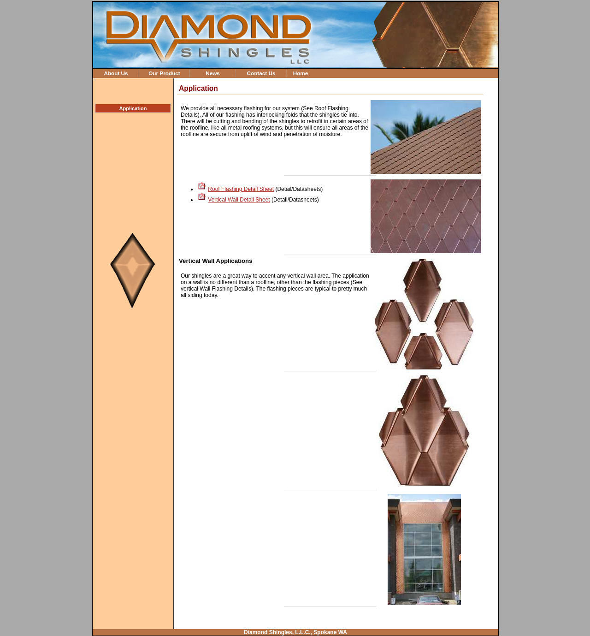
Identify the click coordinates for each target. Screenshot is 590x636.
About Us (116, 73)
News (213, 73)
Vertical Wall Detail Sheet (239, 199)
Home (300, 73)
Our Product (164, 73)
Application (133, 108)
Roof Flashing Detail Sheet (241, 189)
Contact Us (261, 73)
